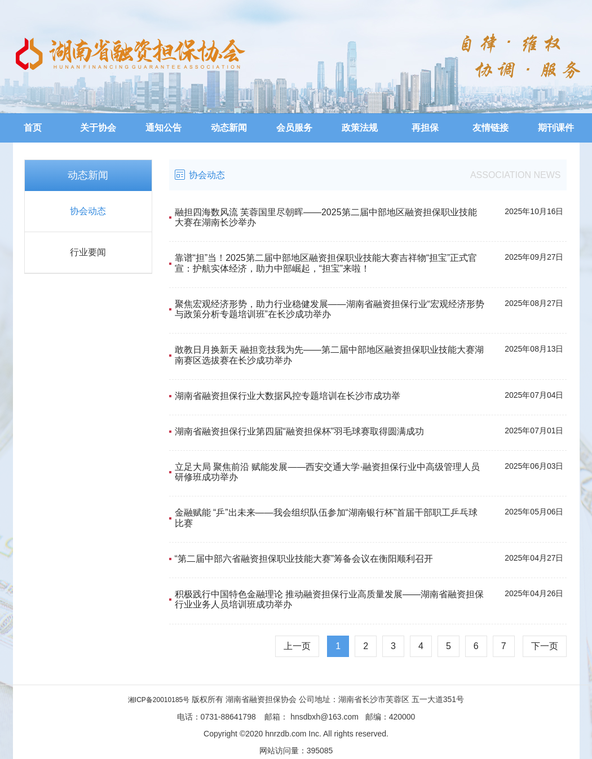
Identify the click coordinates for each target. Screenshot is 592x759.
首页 (33, 127)
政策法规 (360, 127)
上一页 (297, 646)
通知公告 (163, 127)
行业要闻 (88, 252)
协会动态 (88, 211)
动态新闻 (229, 127)
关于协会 (98, 127)
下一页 (544, 646)
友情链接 (490, 127)
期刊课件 (556, 127)
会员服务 (294, 127)
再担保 (425, 127)
